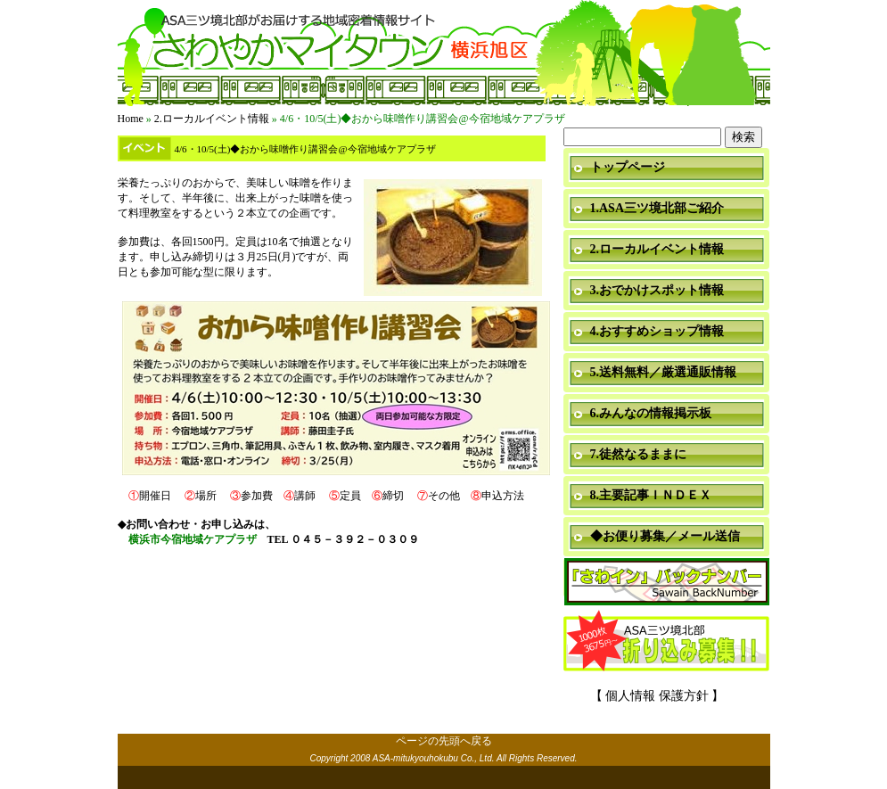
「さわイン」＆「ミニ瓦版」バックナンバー (666, 582)
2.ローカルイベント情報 (211, 118)
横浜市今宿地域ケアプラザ (192, 539)
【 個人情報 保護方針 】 (657, 696)
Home (131, 118)
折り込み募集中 (666, 642)
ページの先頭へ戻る (444, 741)
